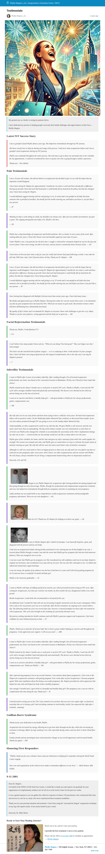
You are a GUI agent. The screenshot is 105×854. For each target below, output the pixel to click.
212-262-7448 (67, 836)
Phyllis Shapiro (53, 839)
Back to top (94, 850)
